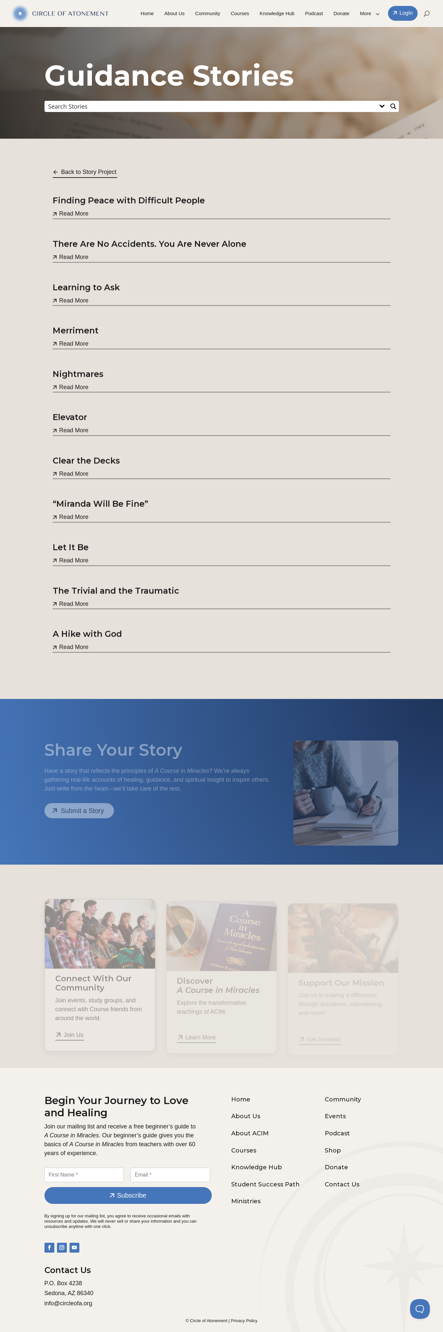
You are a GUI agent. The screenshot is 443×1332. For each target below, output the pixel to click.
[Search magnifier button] (393, 106)
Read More (74, 234)
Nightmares (78, 394)
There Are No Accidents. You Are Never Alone (149, 264)
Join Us (74, 1040)
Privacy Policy (244, 1320)
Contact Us (342, 1184)
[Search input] (211, 106)
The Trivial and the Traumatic (116, 611)
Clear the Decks (86, 481)
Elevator (70, 437)
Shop (333, 1150)
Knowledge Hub (277, 13)
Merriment (75, 351)
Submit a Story (82, 815)
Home (147, 13)
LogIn (406, 13)
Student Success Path (265, 1184)
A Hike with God (87, 654)
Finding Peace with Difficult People (129, 221)
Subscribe (131, 1195)
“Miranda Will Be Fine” (100, 524)
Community (207, 13)
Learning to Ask (86, 307)
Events (335, 1116)
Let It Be (71, 567)
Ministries (246, 1201)
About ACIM (250, 1133)
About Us (174, 13)
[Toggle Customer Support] (420, 1309)
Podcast (314, 13)
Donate (341, 13)
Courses (240, 13)
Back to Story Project (89, 172)
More (365, 13)
